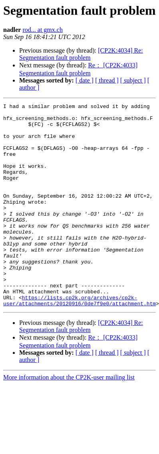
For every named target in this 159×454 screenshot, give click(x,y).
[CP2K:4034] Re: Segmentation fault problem (81, 54)
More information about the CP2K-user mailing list (69, 418)
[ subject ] (133, 80)
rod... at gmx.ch (42, 29)
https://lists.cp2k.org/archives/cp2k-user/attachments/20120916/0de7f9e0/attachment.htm (79, 340)
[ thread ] (107, 80)
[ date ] (84, 80)
